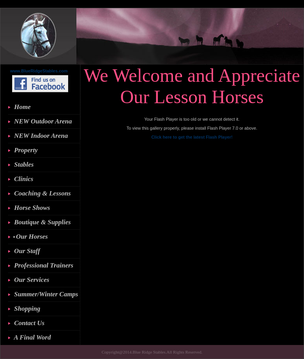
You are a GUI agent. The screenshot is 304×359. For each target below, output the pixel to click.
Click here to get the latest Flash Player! (191, 137)
